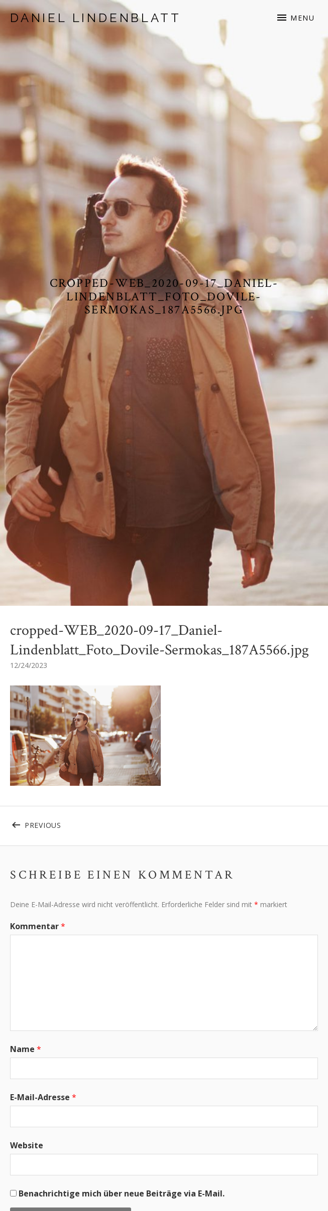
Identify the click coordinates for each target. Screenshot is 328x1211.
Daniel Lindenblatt (95, 18)
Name (25, 1049)
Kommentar (37, 926)
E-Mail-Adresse (43, 1097)
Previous (94, 823)
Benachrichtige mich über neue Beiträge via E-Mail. (122, 1193)
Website (26, 1145)
